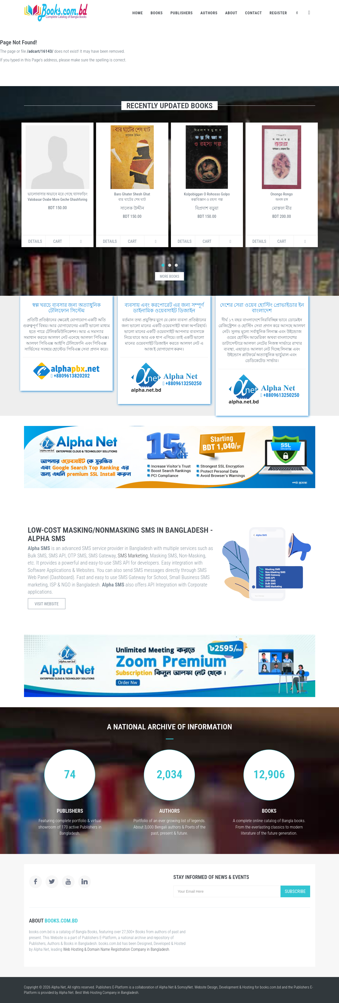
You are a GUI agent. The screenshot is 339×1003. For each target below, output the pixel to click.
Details (35, 241)
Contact (253, 13)
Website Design (206, 987)
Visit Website (47, 603)
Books (156, 13)
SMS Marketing (133, 556)
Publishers (181, 13)
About (231, 13)
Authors (209, 13)
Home (137, 13)
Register (278, 13)
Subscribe (295, 891)
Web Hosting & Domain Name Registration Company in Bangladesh (116, 949)
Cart (57, 241)
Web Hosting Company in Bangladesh (110, 992)
